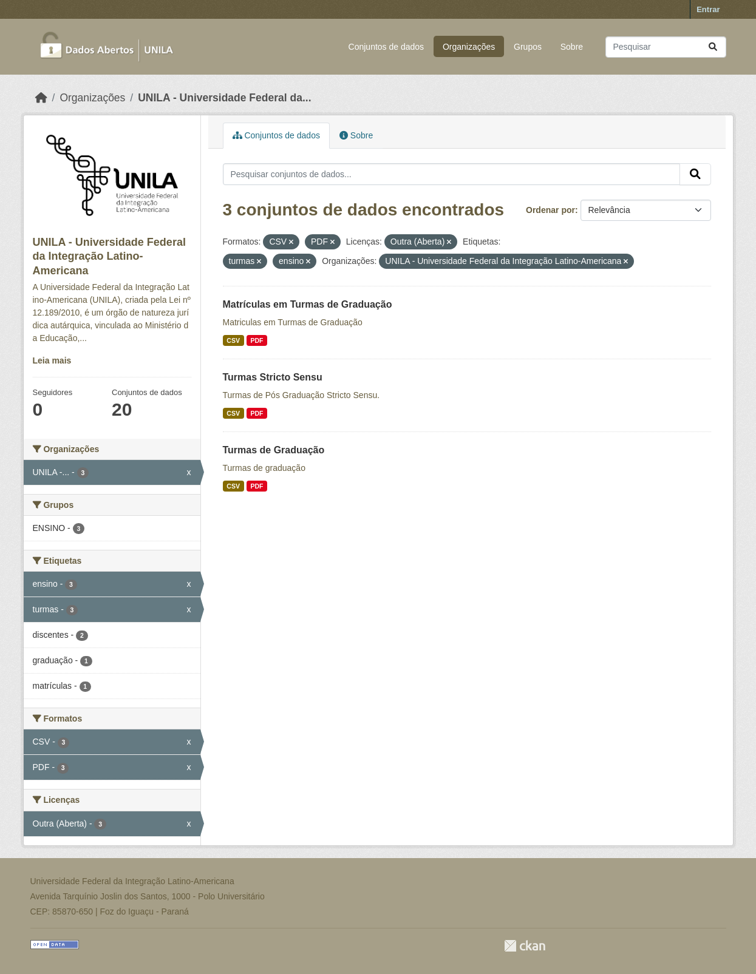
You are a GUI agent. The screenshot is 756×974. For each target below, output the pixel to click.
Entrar (708, 9)
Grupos (528, 47)
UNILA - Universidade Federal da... (224, 98)
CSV (233, 340)
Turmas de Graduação (274, 450)
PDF (256, 340)
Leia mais (52, 360)
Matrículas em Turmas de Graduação (307, 304)
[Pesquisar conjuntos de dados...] (665, 47)
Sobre (571, 47)
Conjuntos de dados (386, 47)
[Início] (41, 98)
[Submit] (713, 47)
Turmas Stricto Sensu (272, 377)
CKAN (524, 945)
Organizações (469, 47)
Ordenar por (550, 210)
